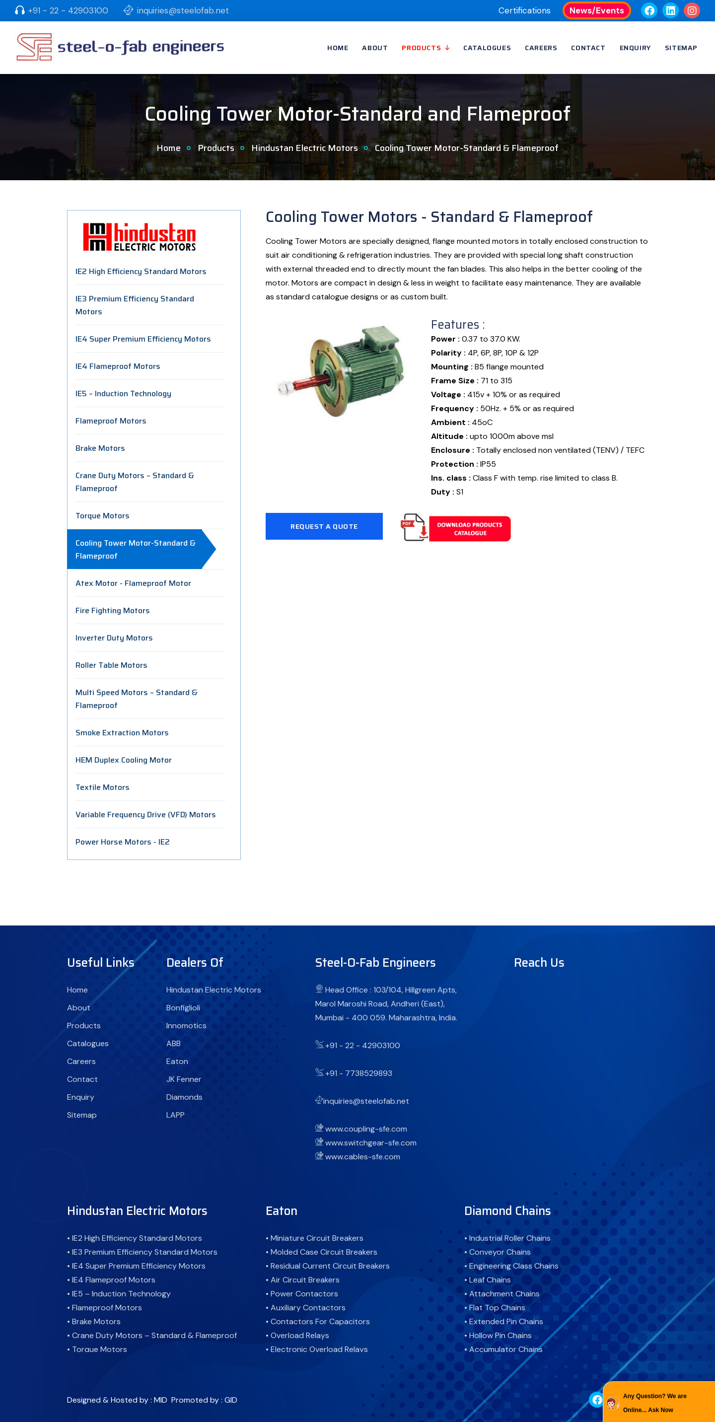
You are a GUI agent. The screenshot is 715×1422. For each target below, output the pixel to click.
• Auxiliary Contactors (306, 1307)
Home (337, 47)
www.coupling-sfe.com (366, 1129)
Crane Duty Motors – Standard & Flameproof (134, 482)
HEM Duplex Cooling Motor (123, 760)
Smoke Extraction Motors (122, 732)
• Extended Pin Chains (503, 1321)
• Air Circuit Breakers (303, 1280)
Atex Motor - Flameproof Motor (133, 583)
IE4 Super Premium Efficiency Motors (143, 339)
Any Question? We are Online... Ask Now (655, 1403)
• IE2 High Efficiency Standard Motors (134, 1238)
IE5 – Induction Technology (123, 393)
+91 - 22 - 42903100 (68, 10)
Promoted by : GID (204, 1400)
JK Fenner (184, 1079)
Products (421, 47)
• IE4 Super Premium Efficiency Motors (136, 1266)
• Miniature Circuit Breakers (314, 1238)
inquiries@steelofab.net (183, 10)
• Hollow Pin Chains (498, 1335)
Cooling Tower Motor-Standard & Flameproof (135, 549)
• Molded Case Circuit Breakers (321, 1252)
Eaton (177, 1061)
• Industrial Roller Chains (507, 1238)
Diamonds (184, 1097)
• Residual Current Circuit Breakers (328, 1266)
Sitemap (681, 47)
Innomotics (186, 1025)
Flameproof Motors (110, 421)
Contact (588, 47)
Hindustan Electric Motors (304, 148)
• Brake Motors (94, 1321)
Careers (541, 47)
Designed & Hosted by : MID (117, 1400)
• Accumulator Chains (503, 1349)
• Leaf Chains (487, 1280)
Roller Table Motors (111, 665)
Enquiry (635, 47)
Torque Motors (102, 515)
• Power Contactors (302, 1293)
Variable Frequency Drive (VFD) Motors (145, 814)
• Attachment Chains (502, 1293)
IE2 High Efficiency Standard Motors (141, 271)
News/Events (597, 10)
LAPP (175, 1115)
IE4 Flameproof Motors (117, 366)
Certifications (525, 10)
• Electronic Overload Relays (317, 1349)
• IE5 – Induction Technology (119, 1293)
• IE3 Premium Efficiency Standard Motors (142, 1252)
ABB (173, 1043)
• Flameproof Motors (104, 1307)
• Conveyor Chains (497, 1252)
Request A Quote (324, 526)
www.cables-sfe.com (362, 1156)
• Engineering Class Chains (511, 1266)
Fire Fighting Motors (112, 610)
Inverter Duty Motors (114, 638)
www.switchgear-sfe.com (371, 1143)
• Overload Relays (297, 1335)
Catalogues (487, 47)
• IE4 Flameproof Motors (111, 1280)
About (375, 47)
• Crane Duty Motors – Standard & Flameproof (152, 1335)
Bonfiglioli (183, 1007)
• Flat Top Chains (494, 1307)
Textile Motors (102, 787)
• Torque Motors (97, 1349)
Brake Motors (100, 448)
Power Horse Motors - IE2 (122, 842)
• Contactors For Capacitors (318, 1321)
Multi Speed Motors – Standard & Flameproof (136, 698)
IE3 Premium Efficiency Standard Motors (134, 305)
